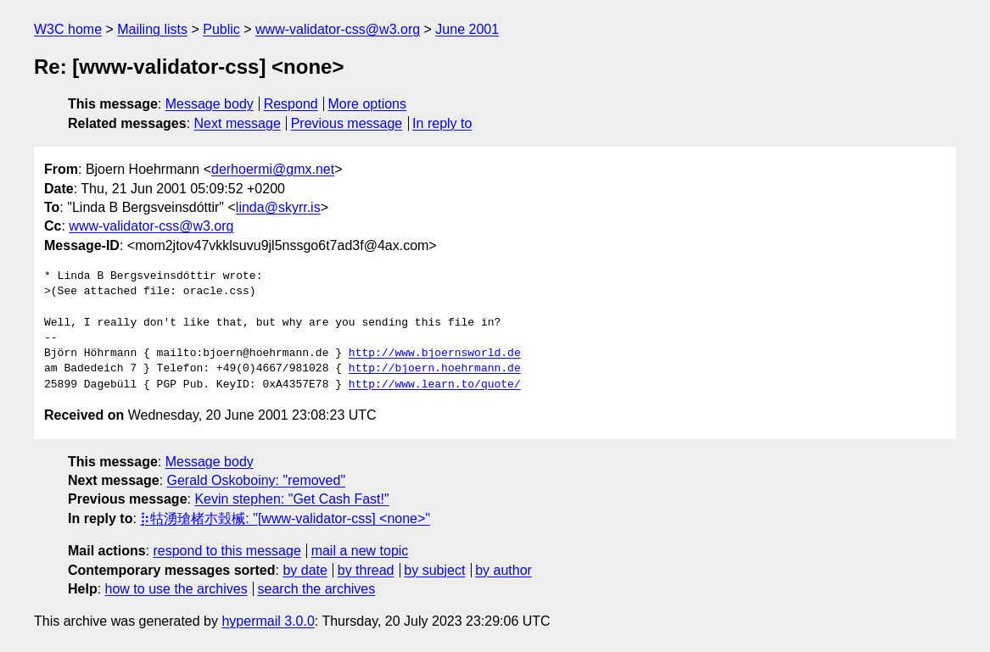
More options (367, 104)
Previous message (347, 123)
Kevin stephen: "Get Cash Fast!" (291, 499)
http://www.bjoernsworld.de (435, 353)
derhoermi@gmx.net (272, 169)
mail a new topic (360, 550)
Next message (237, 123)
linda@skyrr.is (278, 207)
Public (221, 29)
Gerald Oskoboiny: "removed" (256, 480)
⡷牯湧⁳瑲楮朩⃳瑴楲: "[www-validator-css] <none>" (285, 518)
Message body (209, 104)
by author (503, 570)
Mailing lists (152, 29)
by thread (366, 570)
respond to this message (226, 550)
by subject (434, 570)
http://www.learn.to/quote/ (435, 385)
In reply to (442, 123)
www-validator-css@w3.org (337, 29)
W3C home (68, 29)
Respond (291, 104)
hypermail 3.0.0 (267, 621)
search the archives (317, 589)
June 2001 (467, 29)
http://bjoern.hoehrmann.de (435, 368)
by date (304, 570)
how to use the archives (176, 589)
